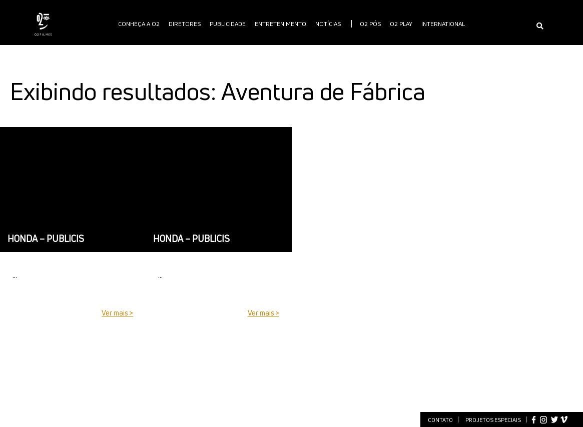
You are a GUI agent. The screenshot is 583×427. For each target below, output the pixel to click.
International (443, 24)
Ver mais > (117, 313)
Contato (440, 420)
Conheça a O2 (139, 24)
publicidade (228, 24)
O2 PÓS (370, 24)
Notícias (328, 24)
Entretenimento (280, 24)
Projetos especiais (493, 420)
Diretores (185, 24)
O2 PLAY (401, 24)
